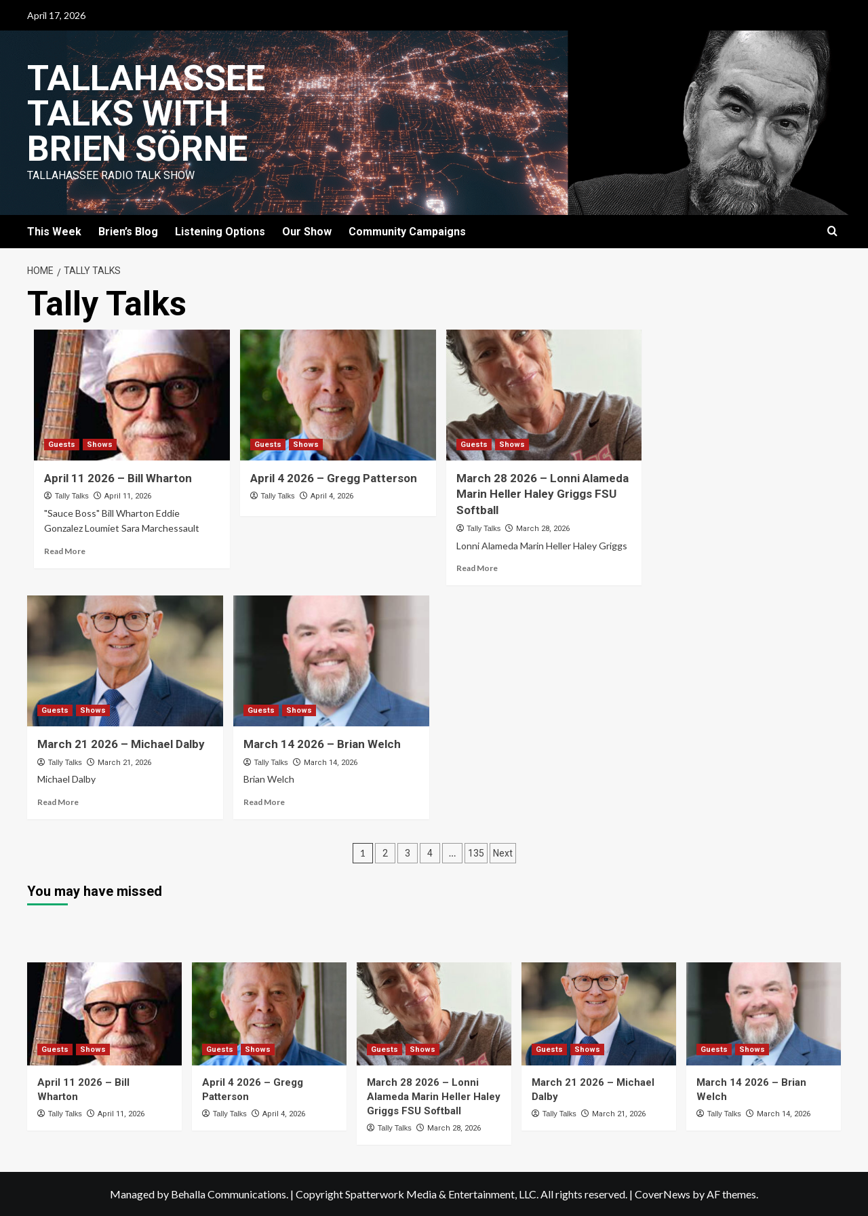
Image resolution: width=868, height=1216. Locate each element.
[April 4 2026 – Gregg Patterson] (338, 395)
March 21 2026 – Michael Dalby (121, 744)
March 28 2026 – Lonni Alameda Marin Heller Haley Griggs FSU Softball (542, 494)
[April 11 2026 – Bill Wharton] (132, 395)
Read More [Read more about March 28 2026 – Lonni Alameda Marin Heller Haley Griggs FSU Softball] (477, 568)
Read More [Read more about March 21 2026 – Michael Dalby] (58, 802)
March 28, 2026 (543, 528)
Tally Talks (72, 496)
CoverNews (662, 1194)
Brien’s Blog (128, 231)
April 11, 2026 (127, 496)
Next (503, 853)
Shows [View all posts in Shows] (100, 444)
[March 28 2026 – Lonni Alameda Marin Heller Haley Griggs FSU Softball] (544, 395)
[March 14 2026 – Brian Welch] (331, 660)
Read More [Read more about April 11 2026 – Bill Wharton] (64, 551)
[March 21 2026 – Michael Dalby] (125, 660)
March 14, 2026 (330, 762)
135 (476, 853)
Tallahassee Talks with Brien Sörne (146, 114)
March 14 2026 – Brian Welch (322, 744)
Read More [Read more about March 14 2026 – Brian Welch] (264, 802)
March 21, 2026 (124, 762)
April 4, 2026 (332, 496)
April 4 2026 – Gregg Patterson (333, 478)
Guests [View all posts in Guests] (61, 444)
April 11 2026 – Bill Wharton (118, 478)
